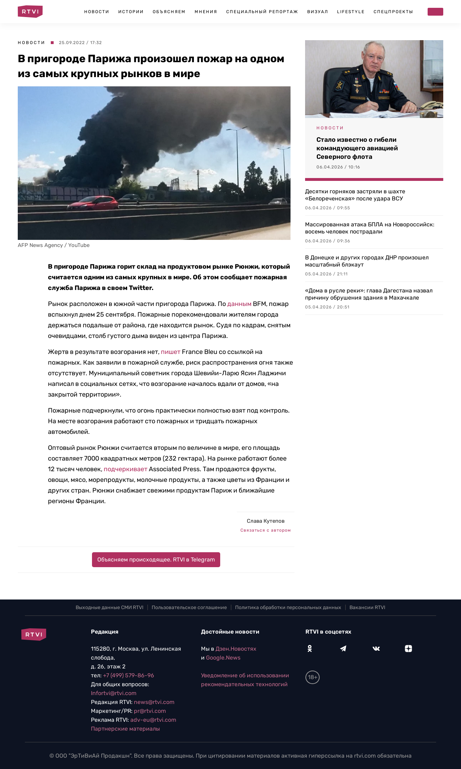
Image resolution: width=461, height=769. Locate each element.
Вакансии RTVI (367, 607)
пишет (170, 352)
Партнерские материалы (125, 728)
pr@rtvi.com (150, 711)
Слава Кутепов (265, 521)
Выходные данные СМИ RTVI (109, 607)
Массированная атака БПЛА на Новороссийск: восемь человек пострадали (369, 228)
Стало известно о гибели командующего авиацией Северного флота (357, 148)
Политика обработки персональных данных (288, 607)
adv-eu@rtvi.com (153, 719)
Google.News (223, 657)
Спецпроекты (393, 11)
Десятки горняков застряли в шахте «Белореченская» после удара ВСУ (355, 195)
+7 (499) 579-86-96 (128, 675)
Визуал (317, 11)
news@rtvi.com (154, 702)
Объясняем (169, 11)
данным (239, 304)
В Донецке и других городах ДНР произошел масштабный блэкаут (367, 261)
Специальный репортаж (262, 11)
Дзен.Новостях (236, 648)
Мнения (206, 11)
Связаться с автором (265, 530)
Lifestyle (351, 11)
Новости (96, 11)
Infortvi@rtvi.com (113, 693)
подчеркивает (125, 469)
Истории (131, 11)
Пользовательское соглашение (189, 607)
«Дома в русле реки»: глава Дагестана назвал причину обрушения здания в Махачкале (369, 294)
